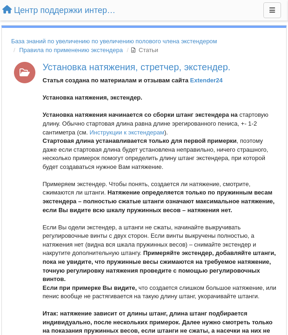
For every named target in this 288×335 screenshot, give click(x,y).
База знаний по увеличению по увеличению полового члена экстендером (114, 41)
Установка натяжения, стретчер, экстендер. (137, 67)
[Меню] (272, 10)
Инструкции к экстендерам (126, 132)
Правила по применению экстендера (71, 50)
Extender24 (206, 80)
